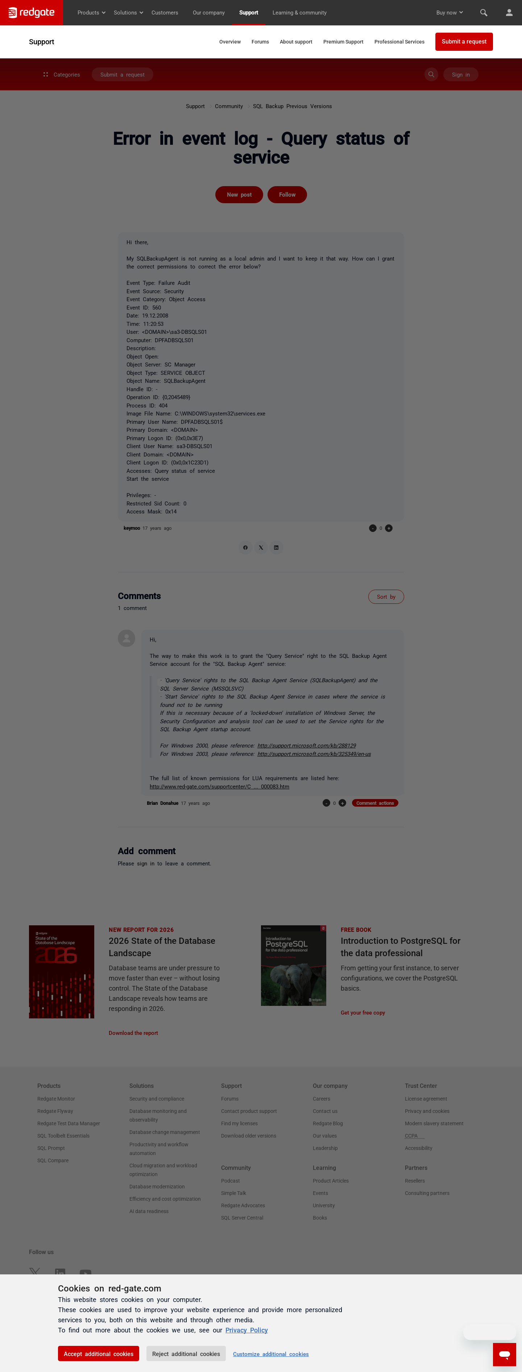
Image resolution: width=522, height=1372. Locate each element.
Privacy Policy (246, 1329)
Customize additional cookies (271, 1353)
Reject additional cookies (186, 1353)
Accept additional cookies (98, 1353)
